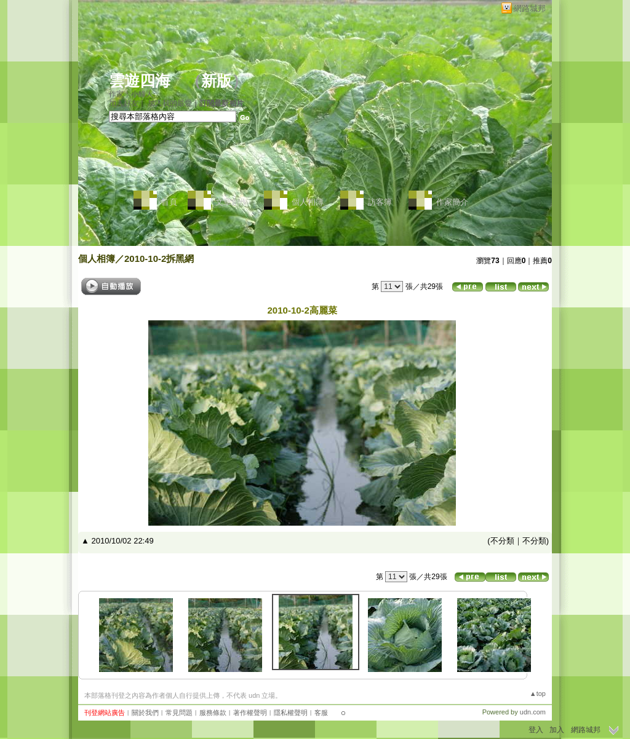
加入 (556, 729)
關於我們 (145, 712)
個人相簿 (308, 202)
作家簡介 (452, 202)
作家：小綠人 (131, 94)
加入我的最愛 (170, 103)
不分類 (502, 540)
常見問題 (179, 712)
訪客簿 (380, 202)
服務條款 (212, 712)
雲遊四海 (139, 81)
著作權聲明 (250, 712)
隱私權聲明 (291, 712)
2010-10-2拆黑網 (159, 258)
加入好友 (123, 103)
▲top (538, 693)
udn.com (533, 712)
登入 (535, 729)
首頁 (169, 202)
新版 (216, 81)
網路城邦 (530, 8)
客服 (321, 712)
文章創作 (231, 202)
